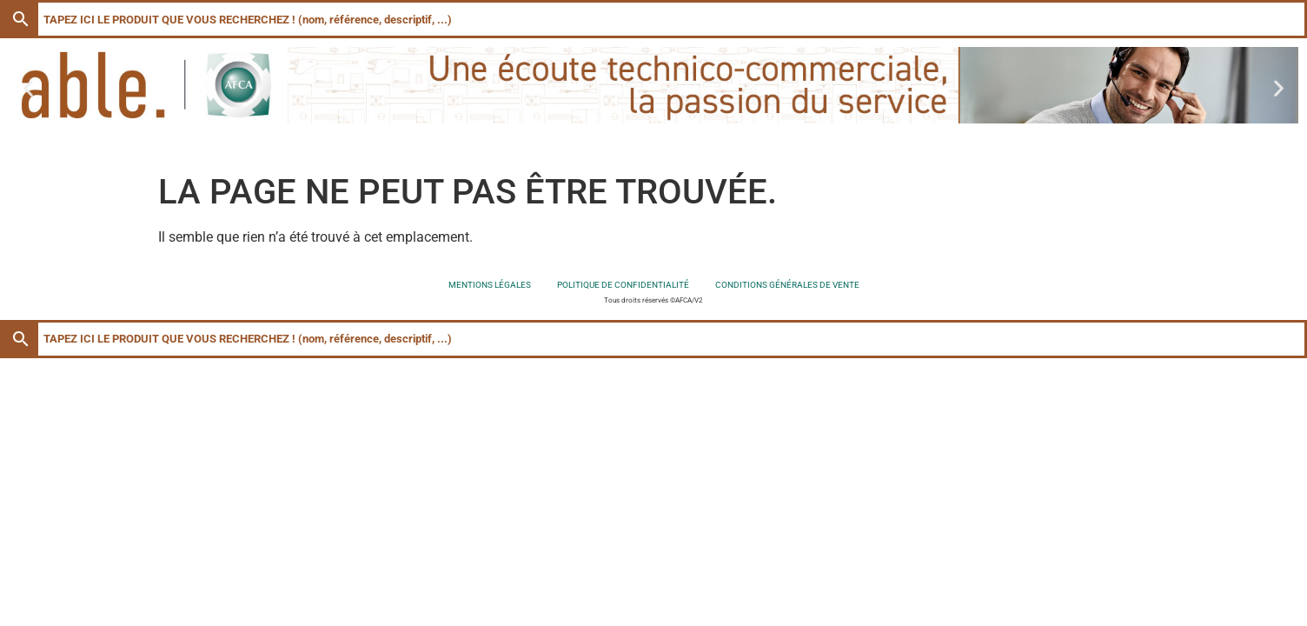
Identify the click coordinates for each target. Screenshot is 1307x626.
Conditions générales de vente (787, 285)
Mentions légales (489, 285)
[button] (28, 88)
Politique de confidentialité (623, 285)
